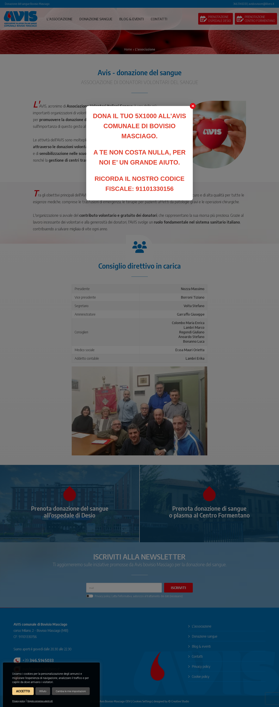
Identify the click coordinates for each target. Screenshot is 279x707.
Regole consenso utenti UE (40, 701)
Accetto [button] (23, 691)
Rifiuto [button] (42, 691)
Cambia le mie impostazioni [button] (71, 691)
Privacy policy (18, 701)
